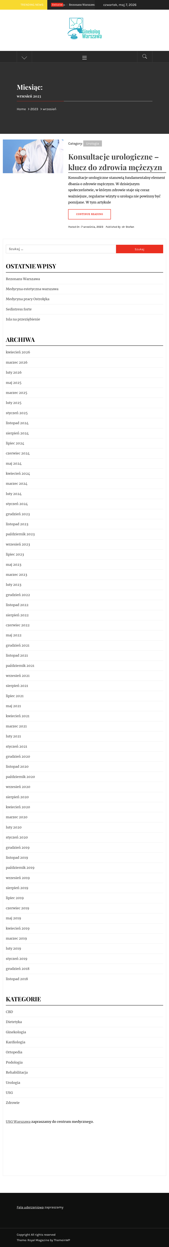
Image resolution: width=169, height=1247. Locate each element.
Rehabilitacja (17, 1072)
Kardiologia (15, 1042)
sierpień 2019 (17, 888)
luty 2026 (14, 372)
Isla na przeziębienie (23, 319)
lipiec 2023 (15, 554)
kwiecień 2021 (17, 716)
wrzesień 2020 (18, 787)
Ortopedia (14, 1052)
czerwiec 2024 (18, 453)
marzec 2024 (17, 483)
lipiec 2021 (15, 696)
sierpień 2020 (17, 797)
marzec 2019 (16, 938)
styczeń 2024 (17, 504)
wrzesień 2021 (18, 675)
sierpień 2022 (17, 615)
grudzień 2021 (17, 645)
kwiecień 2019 (18, 928)
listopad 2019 (17, 857)
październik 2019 (20, 867)
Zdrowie (13, 1102)
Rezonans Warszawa (74, 4)
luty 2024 (14, 494)
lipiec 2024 (15, 443)
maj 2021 (13, 706)
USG (9, 1092)
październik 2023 (20, 534)
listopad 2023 (17, 524)
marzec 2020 (17, 817)
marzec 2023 (16, 574)
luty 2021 (13, 736)
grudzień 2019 (18, 847)
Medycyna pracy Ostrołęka (27, 299)
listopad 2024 (17, 423)
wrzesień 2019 (18, 878)
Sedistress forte (19, 309)
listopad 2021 (17, 655)
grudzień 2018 (17, 968)
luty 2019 (13, 948)
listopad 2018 (17, 979)
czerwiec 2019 (17, 908)
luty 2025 (13, 403)
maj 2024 (14, 463)
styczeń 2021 (16, 746)
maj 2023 (13, 564)
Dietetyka (14, 1022)
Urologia (92, 143)
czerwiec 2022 (18, 625)
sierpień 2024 (17, 433)
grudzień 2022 (18, 595)
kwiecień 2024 (18, 473)
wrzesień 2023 (18, 544)
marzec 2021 (16, 726)
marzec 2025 (16, 392)
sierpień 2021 (17, 686)
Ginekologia (16, 1032)
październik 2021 (20, 665)
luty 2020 (14, 827)
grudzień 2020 (18, 756)
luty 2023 (13, 584)
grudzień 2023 (18, 514)
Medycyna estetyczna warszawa (32, 289)
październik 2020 (20, 777)
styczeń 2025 (17, 413)
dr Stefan (128, 226)
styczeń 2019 (16, 958)
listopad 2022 (17, 605)
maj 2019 (13, 918)
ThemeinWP (62, 1240)
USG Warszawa (18, 1121)
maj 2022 (13, 635)
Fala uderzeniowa (30, 1207)
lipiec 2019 (15, 898)
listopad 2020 (17, 766)
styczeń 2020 (17, 837)
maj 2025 (13, 382)
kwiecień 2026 (18, 352)
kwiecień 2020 (18, 807)
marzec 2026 (17, 362)
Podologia (14, 1062)
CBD (9, 1012)
